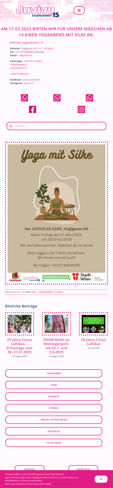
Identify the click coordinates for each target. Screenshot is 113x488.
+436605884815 (18, 64)
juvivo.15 (29, 83)
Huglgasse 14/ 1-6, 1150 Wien (37, 48)
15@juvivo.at (25, 55)
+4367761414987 (32, 61)
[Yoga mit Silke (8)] (56, 213)
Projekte (53, 396)
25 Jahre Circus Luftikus (93, 341)
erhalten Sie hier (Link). (63, 483)
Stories (53, 408)
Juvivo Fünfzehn (31, 79)
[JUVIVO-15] (36, 4)
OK (101, 479)
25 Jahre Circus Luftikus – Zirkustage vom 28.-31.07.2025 (20, 345)
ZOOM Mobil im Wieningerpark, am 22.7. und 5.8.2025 (56, 345)
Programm (54, 373)
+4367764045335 (19, 73)
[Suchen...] (56, 126)
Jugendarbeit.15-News (51, 292)
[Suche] (11, 126)
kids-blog (54, 431)
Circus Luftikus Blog (54, 419)
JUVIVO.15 (15, 292)
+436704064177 (18, 68)
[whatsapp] (24, 94)
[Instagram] (81, 106)
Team (54, 384)
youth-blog (53, 442)
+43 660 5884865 (24, 51)
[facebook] (32, 106)
